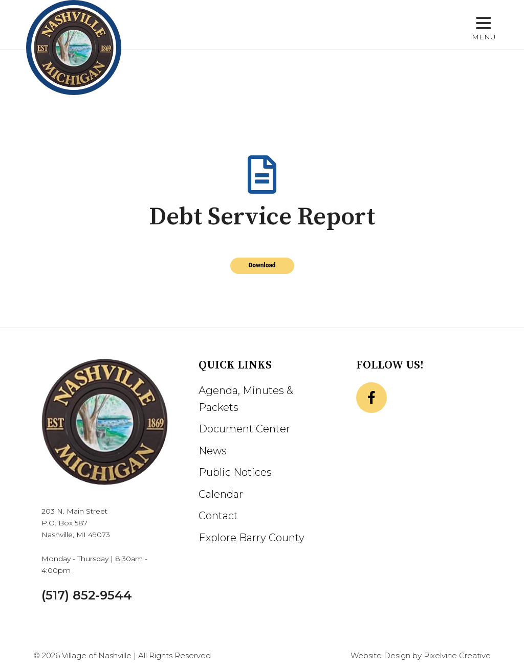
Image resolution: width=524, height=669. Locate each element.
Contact (218, 516)
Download (261, 265)
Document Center (244, 429)
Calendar (221, 494)
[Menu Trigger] (484, 29)
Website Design (380, 655)
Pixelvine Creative (457, 655)
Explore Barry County (251, 538)
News (213, 451)
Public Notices (235, 472)
